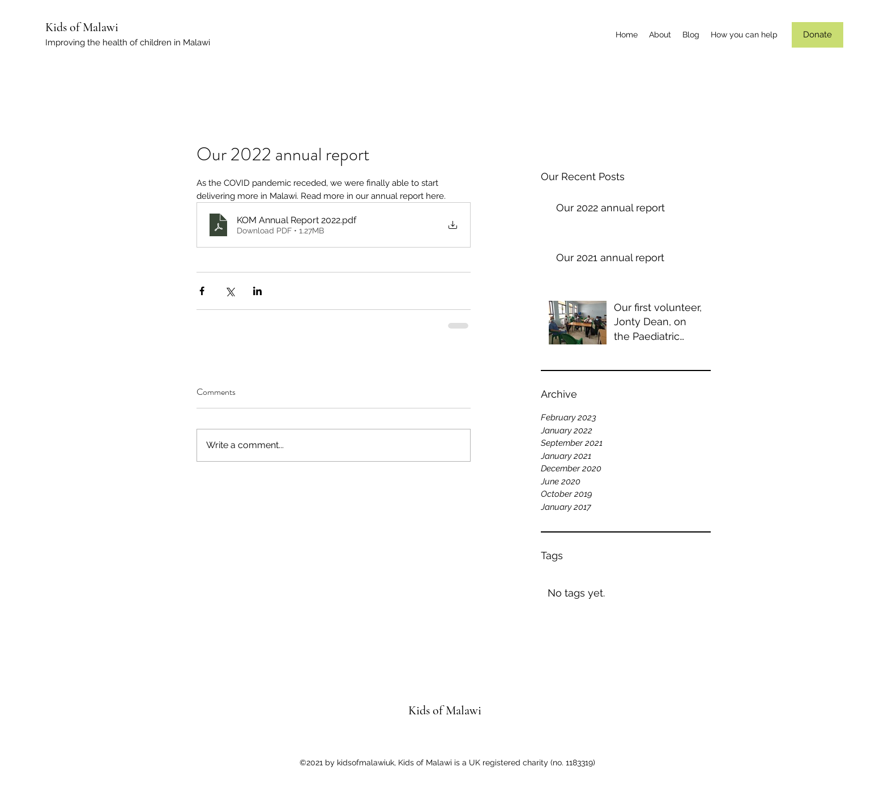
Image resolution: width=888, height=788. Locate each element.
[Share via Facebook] (202, 291)
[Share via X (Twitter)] (229, 291)
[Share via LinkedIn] (257, 291)
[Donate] (817, 35)
